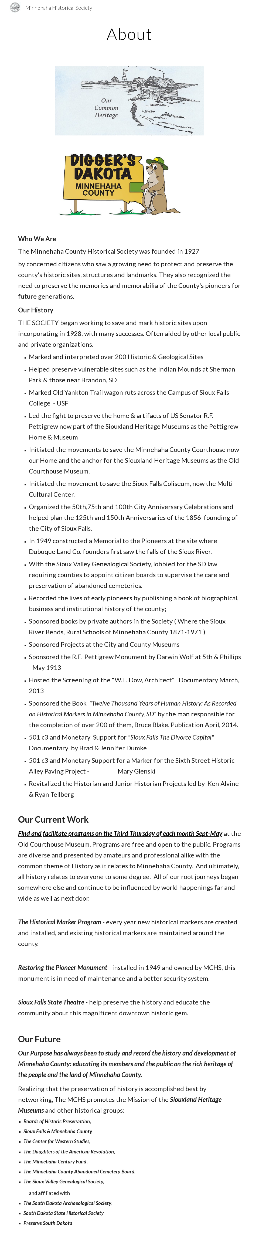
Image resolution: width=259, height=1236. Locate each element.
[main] (129, 34)
